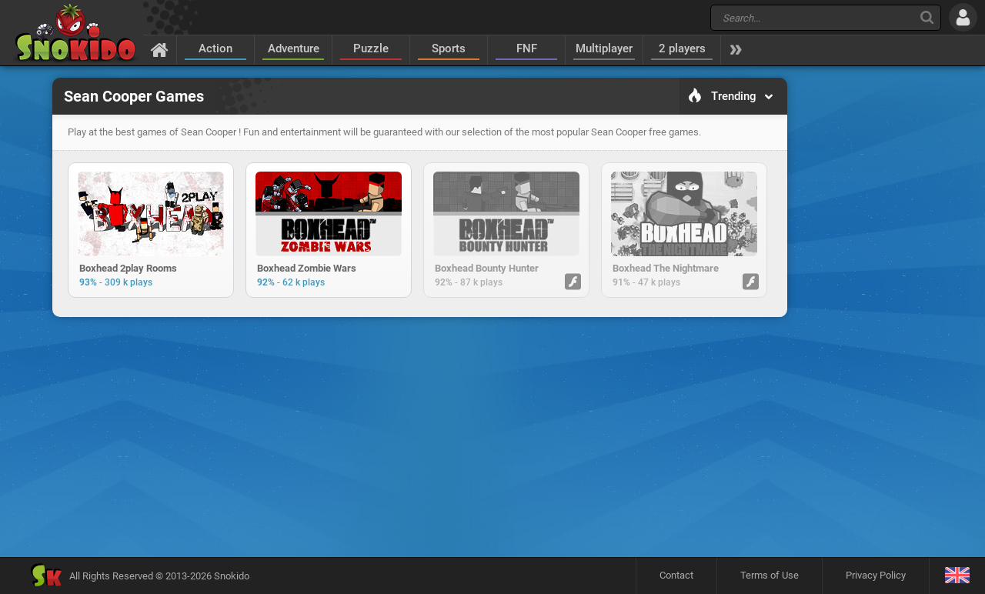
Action (215, 48)
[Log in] (963, 17)
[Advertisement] (419, 372)
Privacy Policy (876, 575)
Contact (676, 575)
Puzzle (371, 48)
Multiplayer (604, 48)
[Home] (160, 49)
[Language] (957, 576)
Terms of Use (769, 575)
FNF (526, 48)
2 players (682, 48)
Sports (449, 48)
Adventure (293, 48)
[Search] (926, 17)
